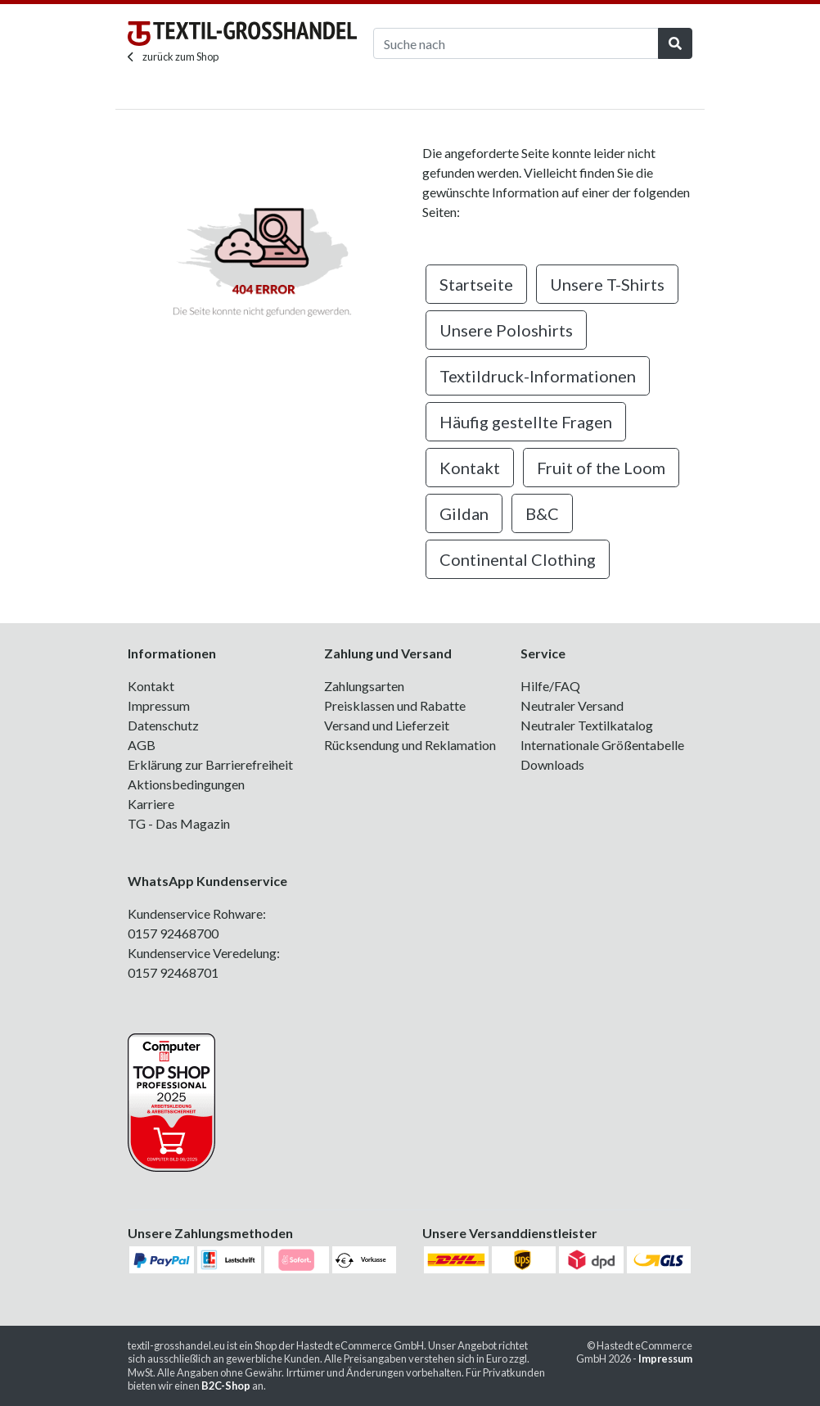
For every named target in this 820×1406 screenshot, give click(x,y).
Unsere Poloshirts (506, 330)
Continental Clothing (517, 559)
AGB (141, 745)
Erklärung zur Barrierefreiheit (210, 764)
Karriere (151, 804)
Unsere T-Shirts (607, 284)
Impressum (159, 705)
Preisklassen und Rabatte (395, 705)
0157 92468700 (173, 933)
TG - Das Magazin (179, 823)
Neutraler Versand (572, 705)
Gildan (464, 513)
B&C (542, 513)
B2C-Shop (225, 1385)
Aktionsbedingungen (186, 784)
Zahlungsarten (364, 686)
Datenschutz (163, 725)
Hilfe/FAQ (550, 686)
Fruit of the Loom (601, 467)
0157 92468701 (173, 972)
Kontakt (469, 467)
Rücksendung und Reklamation (410, 745)
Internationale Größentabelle (602, 745)
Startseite (476, 284)
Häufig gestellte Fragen (525, 422)
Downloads (552, 764)
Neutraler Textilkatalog (586, 725)
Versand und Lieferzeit (386, 725)
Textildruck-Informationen (537, 376)
